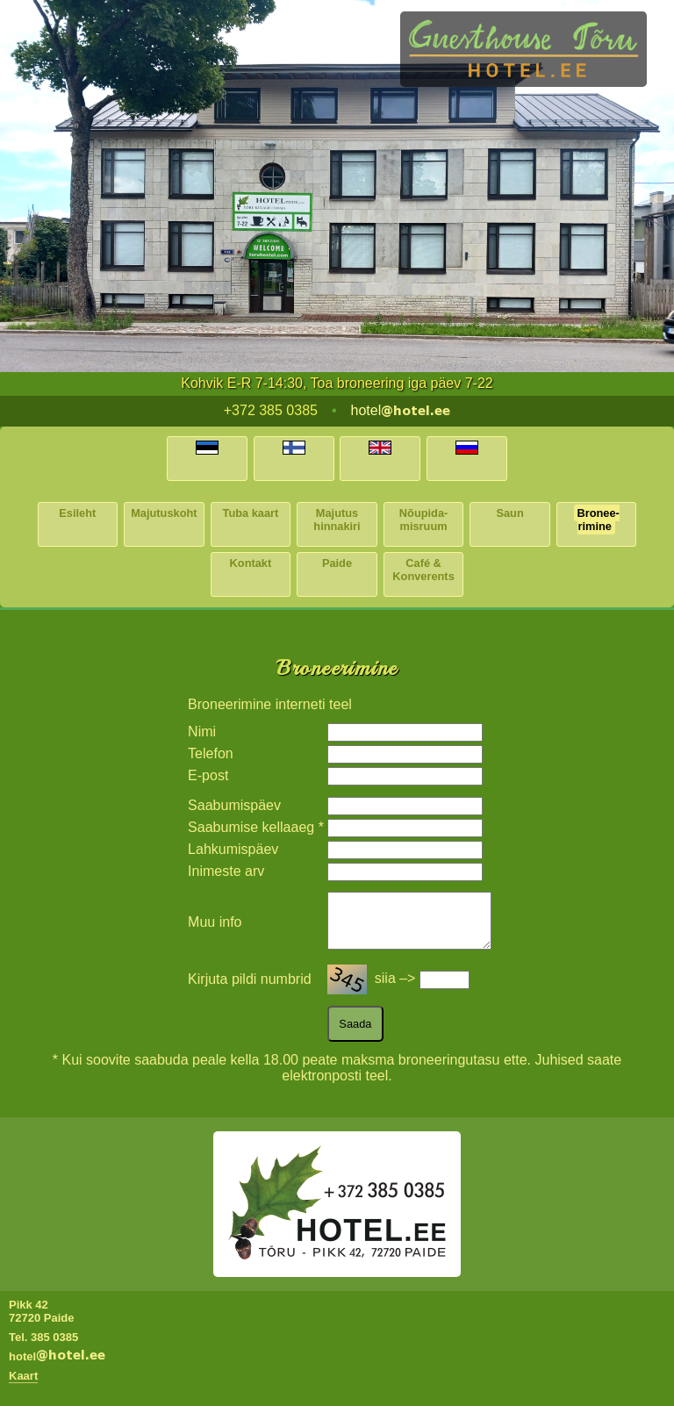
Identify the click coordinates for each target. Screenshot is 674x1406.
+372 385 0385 (271, 410)
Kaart (23, 1386)
